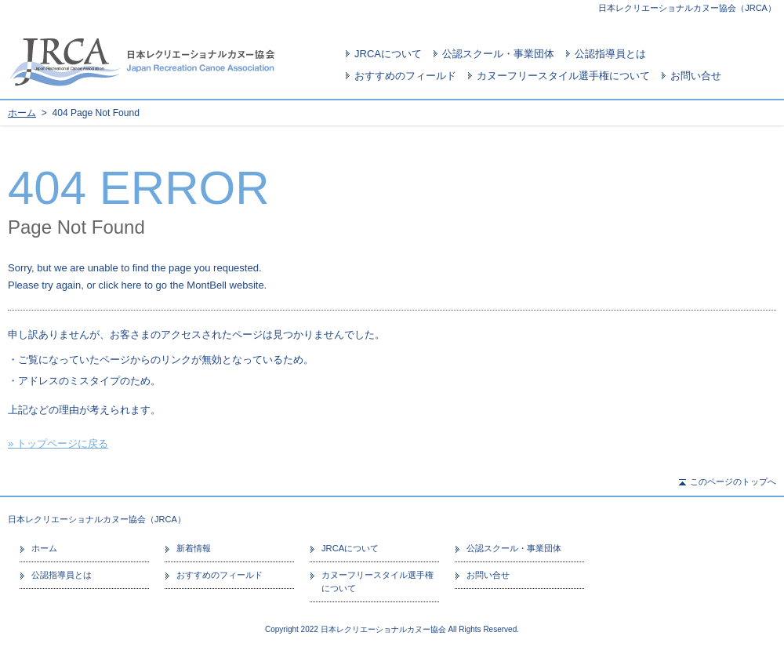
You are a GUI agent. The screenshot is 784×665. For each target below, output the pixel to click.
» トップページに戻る (58, 443)
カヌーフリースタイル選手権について (563, 76)
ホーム (22, 112)
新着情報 (193, 548)
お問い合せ (695, 76)
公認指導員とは (610, 54)
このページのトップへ (733, 481)
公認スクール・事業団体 (498, 54)
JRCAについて (388, 54)
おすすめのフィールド (405, 76)
